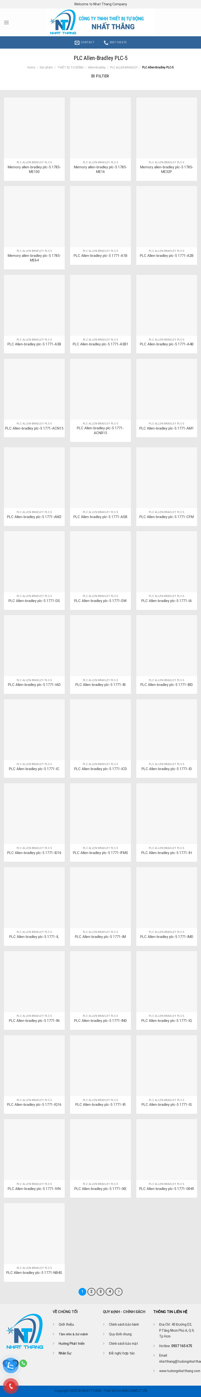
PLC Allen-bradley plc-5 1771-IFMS (100, 853)
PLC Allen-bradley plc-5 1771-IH (166, 853)
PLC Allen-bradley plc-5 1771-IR (100, 1104)
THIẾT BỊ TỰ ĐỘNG (70, 67)
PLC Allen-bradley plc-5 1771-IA (166, 601)
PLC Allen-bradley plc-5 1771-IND (100, 1020)
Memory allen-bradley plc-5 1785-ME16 (100, 169)
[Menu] (6, 22)
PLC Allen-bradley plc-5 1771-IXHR (166, 1189)
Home (31, 67)
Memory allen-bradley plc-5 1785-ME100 (34, 169)
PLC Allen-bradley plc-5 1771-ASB (100, 517)
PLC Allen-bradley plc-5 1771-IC (34, 769)
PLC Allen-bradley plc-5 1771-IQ (166, 1020)
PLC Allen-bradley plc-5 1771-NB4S (34, 1273)
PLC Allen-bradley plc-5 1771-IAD (34, 685)
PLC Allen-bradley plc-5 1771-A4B (167, 344)
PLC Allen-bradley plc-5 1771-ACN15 (34, 428)
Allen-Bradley (97, 67)
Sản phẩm (46, 67)
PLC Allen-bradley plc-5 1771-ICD (100, 769)
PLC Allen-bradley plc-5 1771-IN (34, 1020)
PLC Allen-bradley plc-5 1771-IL (34, 937)
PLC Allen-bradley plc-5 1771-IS (167, 1104)
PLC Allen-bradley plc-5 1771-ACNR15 (100, 430)
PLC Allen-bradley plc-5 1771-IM (100, 937)
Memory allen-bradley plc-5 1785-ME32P (166, 169)
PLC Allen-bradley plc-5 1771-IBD (166, 685)
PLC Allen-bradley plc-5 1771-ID (167, 769)
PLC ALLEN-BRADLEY (124, 67)
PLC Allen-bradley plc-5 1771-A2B (167, 255)
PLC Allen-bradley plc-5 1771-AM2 (34, 517)
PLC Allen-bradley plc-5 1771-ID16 (34, 853)
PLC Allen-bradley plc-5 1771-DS (34, 601)
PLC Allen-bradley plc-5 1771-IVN (34, 1189)
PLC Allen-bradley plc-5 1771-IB (100, 685)
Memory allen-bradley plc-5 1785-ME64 (34, 258)
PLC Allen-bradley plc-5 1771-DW (100, 601)
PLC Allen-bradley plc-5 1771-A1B (100, 255)
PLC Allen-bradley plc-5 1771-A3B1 (100, 344)
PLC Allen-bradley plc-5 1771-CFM (166, 517)
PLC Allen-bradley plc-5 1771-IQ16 (34, 1104)
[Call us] (23, 1363)
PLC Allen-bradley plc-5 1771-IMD (166, 937)
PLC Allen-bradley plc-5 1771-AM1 (166, 428)
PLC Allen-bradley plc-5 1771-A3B (34, 344)
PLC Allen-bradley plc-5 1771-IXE (100, 1189)
